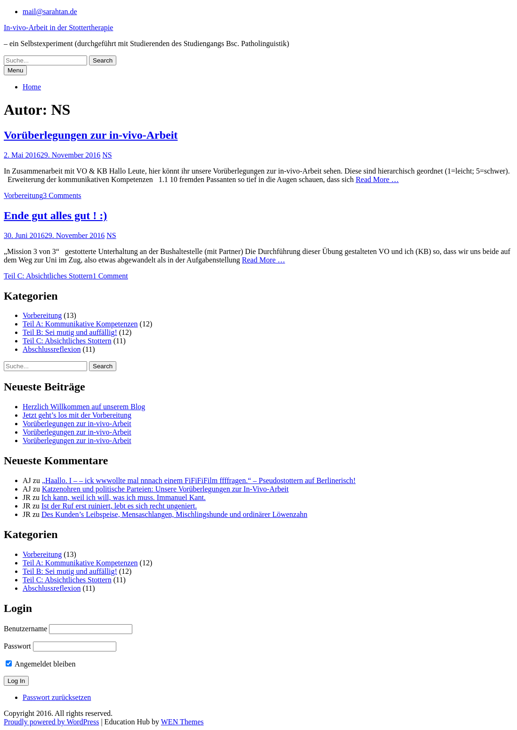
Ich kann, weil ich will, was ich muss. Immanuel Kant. (123, 497)
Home (32, 87)
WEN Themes (182, 722)
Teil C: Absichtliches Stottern (48, 276)
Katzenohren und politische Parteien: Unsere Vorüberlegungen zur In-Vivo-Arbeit (165, 489)
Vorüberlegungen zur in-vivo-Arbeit (91, 135)
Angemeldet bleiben (40, 664)
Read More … (377, 179)
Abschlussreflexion (52, 349)
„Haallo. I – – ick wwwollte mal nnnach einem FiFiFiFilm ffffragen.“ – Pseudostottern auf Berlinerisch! (199, 480)
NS (107, 155)
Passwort (17, 646)
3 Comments (62, 195)
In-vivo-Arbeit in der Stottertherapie (58, 28)
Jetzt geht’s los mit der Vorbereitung (77, 415)
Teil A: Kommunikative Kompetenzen (80, 324)
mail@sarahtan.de (50, 12)
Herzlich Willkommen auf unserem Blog (84, 407)
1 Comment (110, 276)
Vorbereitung (23, 195)
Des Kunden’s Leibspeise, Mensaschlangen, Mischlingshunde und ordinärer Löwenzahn (174, 514)
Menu (15, 70)
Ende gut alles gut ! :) (55, 215)
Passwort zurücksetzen (57, 697)
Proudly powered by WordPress (51, 722)
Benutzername (25, 629)
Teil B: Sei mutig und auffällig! (70, 332)
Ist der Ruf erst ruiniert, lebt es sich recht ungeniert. (119, 506)
